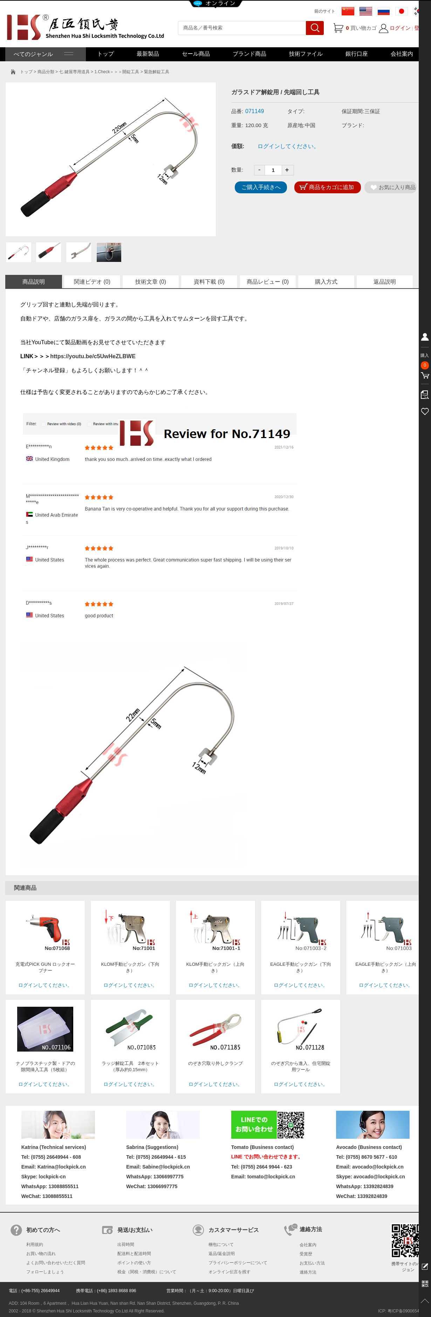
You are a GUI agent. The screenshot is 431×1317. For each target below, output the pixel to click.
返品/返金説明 (221, 1253)
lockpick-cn (52, 1176)
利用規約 (34, 1244)
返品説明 (385, 282)
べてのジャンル (42, 54)
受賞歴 (306, 1254)
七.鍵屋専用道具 (74, 71)
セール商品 (196, 54)
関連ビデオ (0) (92, 282)
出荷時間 (125, 1244)
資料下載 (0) (209, 282)
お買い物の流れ (41, 1253)
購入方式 (326, 282)
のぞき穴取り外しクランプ (215, 1063)
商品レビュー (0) (268, 282)
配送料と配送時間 (134, 1253)
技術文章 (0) (150, 282)
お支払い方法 (312, 1263)
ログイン (400, 28)
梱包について (221, 1244)
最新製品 (148, 54)
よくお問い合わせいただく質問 (55, 1262)
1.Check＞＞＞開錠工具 (116, 71)
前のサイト (324, 11)
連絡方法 (308, 1272)
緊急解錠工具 (156, 71)
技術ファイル (306, 54)
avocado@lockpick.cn (379, 1176)
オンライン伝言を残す (229, 1271)
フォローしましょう (45, 1271)
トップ (105, 54)
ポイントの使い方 (134, 1262)
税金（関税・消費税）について (146, 1271)
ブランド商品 (249, 54)
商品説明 (33, 282)
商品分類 (45, 71)
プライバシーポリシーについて (237, 1262)
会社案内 (402, 54)
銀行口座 (357, 54)
